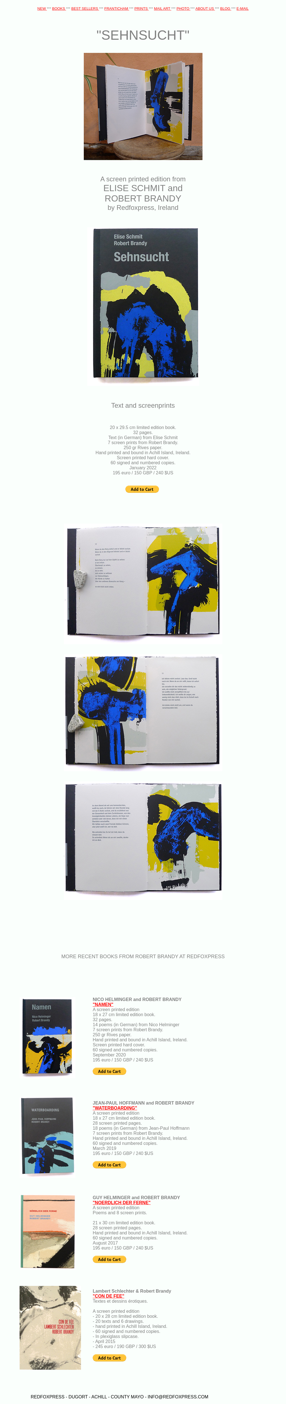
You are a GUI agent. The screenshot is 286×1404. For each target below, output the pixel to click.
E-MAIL (243, 8)
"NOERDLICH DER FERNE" (122, 1202)
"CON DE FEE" (108, 1296)
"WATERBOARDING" (115, 1108)
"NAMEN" (103, 1004)
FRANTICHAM (116, 8)
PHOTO (183, 8)
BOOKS (59, 8)
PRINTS (141, 8)
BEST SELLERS (85, 8)
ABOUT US (205, 8)
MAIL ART (162, 8)
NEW (42, 8)
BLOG (225, 8)
